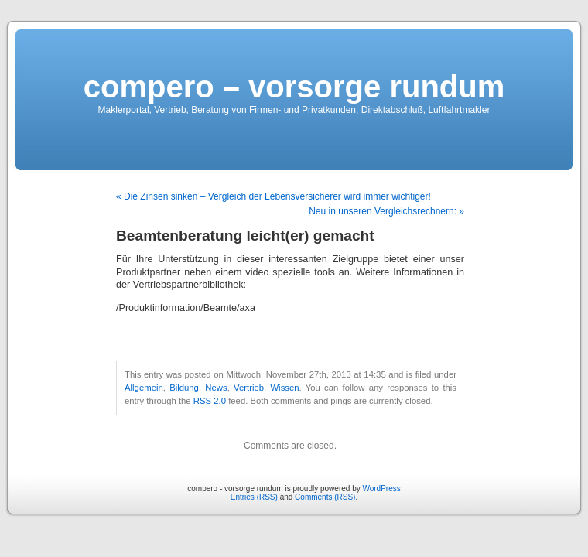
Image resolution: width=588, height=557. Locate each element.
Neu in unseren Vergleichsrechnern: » (386, 211)
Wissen (284, 387)
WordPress (381, 488)
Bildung (184, 387)
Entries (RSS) (254, 497)
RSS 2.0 (209, 400)
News (216, 387)
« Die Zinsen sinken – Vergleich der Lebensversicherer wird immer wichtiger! (273, 196)
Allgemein (144, 387)
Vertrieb (249, 387)
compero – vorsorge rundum (294, 87)
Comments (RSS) (325, 497)
